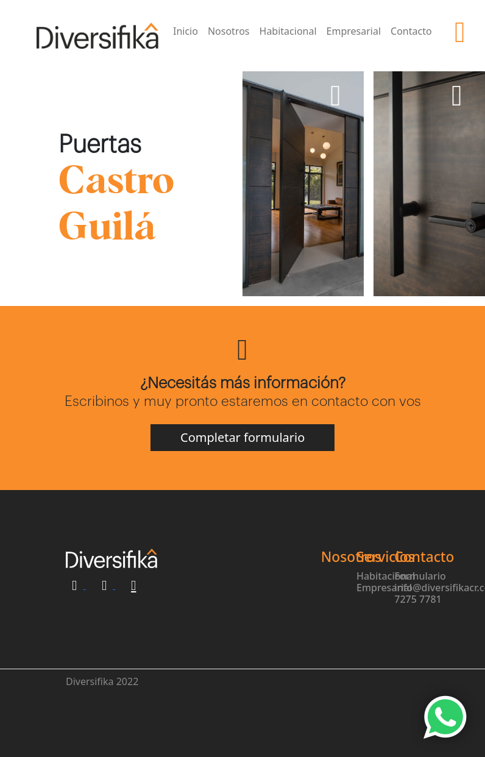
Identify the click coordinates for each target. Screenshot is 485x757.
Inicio (185, 31)
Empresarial (354, 31)
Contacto (411, 31)
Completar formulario (242, 437)
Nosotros (229, 31)
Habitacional (288, 31)
